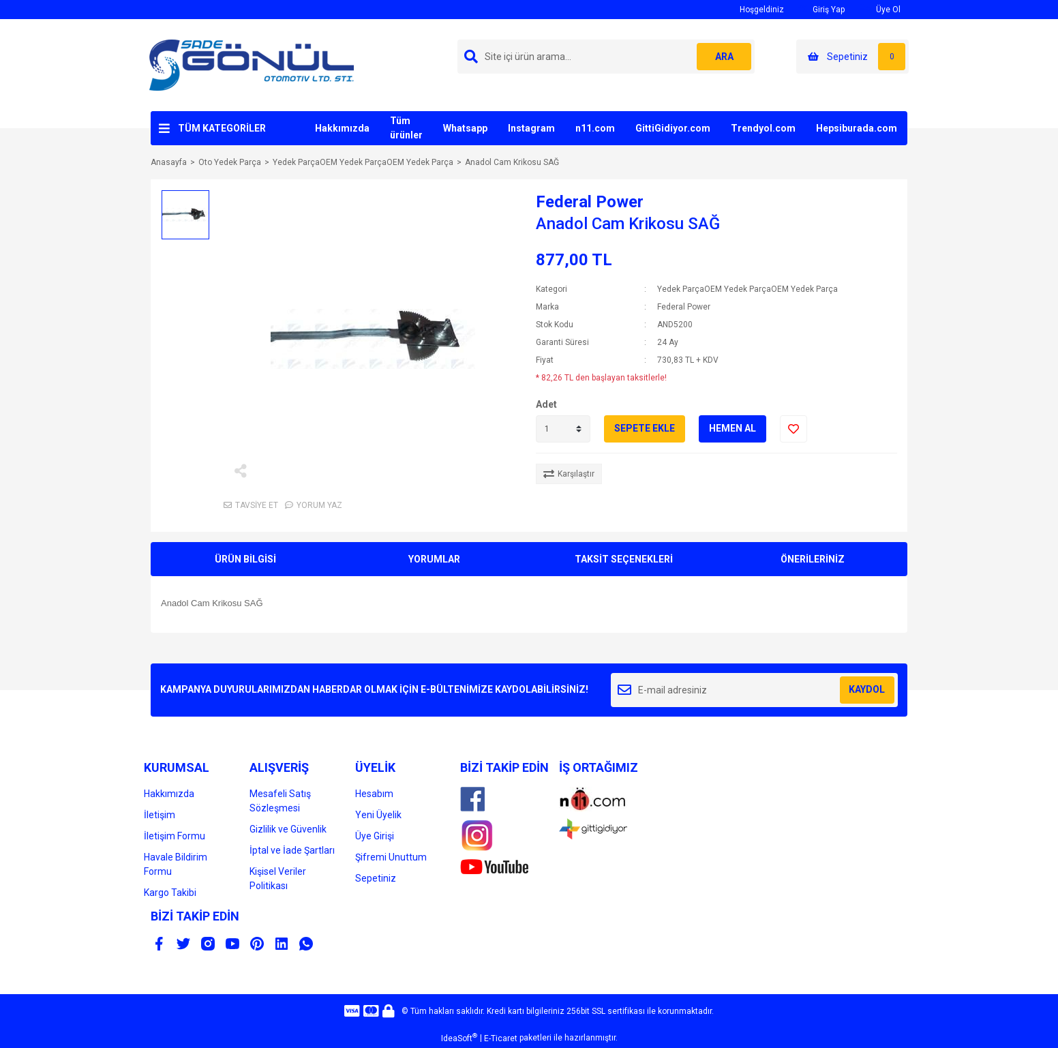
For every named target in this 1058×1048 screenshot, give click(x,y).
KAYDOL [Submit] (867, 689)
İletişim (159, 814)
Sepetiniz (375, 878)
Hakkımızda (342, 128)
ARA (724, 56)
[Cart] (852, 57)
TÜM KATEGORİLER (222, 128)
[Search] (606, 57)
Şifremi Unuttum (391, 857)
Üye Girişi (374, 835)
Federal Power (590, 201)
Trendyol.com (763, 128)
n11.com (595, 128)
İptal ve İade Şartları (292, 850)
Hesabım (374, 793)
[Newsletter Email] (754, 690)
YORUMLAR (434, 559)
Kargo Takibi (170, 892)
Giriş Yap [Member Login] (821, 9)
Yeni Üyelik (378, 814)
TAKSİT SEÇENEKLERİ (624, 559)
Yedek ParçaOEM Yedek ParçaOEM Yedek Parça (747, 289)
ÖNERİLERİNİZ (813, 559)
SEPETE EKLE (644, 428)
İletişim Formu (174, 835)
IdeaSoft (459, 1037)
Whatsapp (465, 128)
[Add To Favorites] (793, 429)
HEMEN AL (732, 428)
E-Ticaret (500, 1038)
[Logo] (251, 65)
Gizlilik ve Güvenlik (288, 829)
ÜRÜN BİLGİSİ (245, 559)
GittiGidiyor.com (672, 128)
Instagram (531, 128)
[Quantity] (563, 429)
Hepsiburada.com (856, 128)
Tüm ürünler (406, 127)
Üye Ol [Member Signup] (879, 9)
